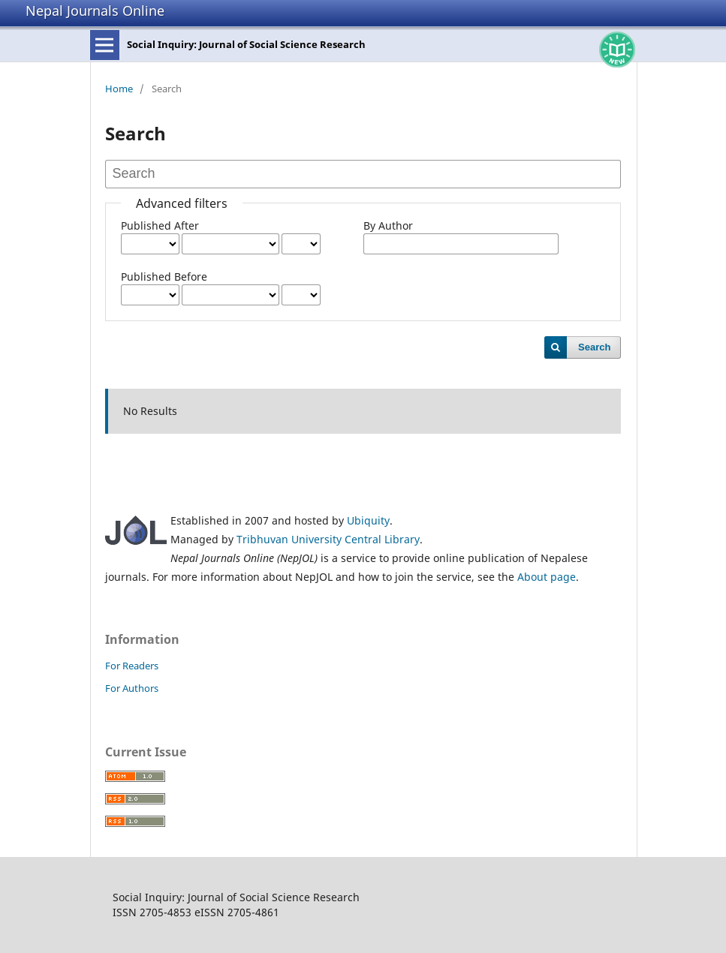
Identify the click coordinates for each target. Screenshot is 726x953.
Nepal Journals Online (95, 11)
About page (546, 577)
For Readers (131, 665)
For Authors (131, 688)
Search (594, 347)
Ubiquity (368, 520)
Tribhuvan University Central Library (328, 539)
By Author (388, 225)
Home (119, 88)
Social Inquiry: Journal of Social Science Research (246, 44)
